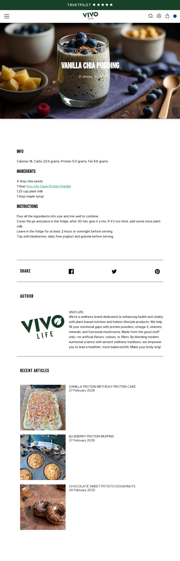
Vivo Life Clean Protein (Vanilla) (48, 186)
